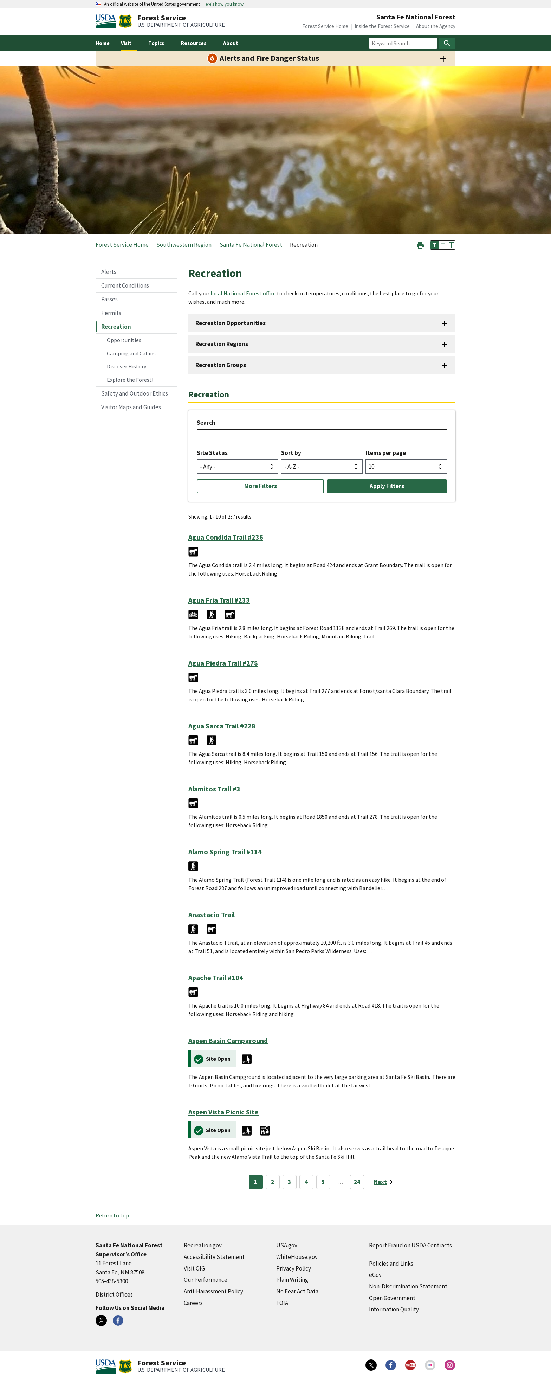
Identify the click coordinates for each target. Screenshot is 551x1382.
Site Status (212, 453)
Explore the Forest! (130, 379)
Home (103, 43)
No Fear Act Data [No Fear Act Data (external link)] (297, 1291)
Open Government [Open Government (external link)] (392, 1298)
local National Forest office (243, 293)
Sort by (291, 453)
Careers (193, 1303)
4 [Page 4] (306, 1182)
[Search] (447, 43)
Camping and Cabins (131, 353)
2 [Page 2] (272, 1182)
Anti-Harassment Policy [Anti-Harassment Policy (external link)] (213, 1291)
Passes (109, 299)
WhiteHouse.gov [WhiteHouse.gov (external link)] (297, 1257)
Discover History (126, 366)
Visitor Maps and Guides (131, 407)
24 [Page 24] (357, 1182)
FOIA (282, 1303)
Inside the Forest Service (382, 26)
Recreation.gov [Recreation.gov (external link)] (203, 1245)
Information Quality (394, 1309)
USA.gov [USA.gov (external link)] (286, 1245)
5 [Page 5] (323, 1182)
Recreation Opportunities (230, 323)
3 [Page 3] (289, 1182)
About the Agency (435, 26)
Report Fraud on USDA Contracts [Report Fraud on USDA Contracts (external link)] (410, 1245)
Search (206, 422)
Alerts (108, 272)
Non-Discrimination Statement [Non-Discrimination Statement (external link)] (408, 1286)
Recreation (116, 326)
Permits (111, 313)
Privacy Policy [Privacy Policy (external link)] (293, 1268)
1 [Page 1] (255, 1182)
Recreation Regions (221, 344)
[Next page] (384, 1182)
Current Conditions (125, 285)
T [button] (434, 245)
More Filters (260, 486)
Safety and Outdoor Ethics (134, 393)
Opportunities (124, 339)
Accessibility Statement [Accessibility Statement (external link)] (214, 1257)
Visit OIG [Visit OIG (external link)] (194, 1268)
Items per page (385, 453)
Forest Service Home (325, 26)
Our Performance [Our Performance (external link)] (205, 1280)
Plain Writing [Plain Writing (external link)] (292, 1280)
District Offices (114, 1294)
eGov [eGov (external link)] (375, 1275)
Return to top (112, 1215)
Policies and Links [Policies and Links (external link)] (391, 1263)
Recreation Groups (220, 365)
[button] (420, 244)
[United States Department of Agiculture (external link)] (107, 21)
